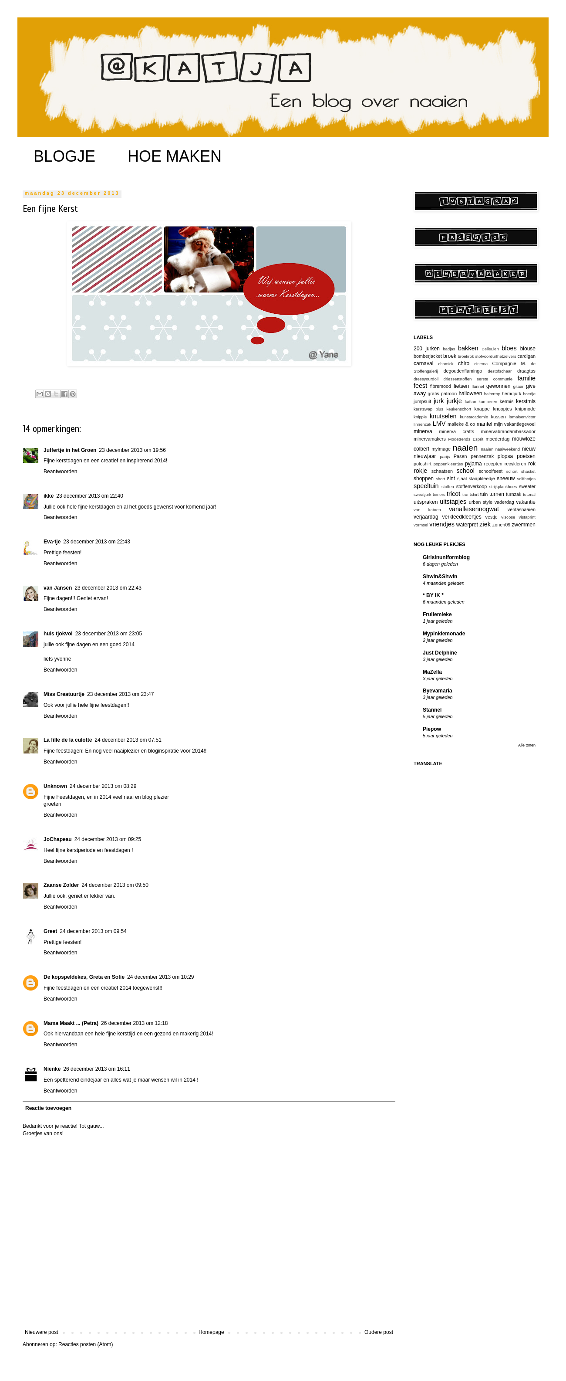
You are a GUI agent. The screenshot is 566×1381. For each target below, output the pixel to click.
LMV (439, 423)
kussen (498, 416)
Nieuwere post (41, 1332)
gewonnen (498, 386)
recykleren (515, 463)
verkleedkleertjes (462, 517)
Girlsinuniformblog (446, 557)
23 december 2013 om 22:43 (96, 542)
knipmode (525, 408)
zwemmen (524, 525)
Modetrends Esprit (466, 439)
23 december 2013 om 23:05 (108, 634)
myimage (441, 448)
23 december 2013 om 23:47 (120, 694)
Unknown (55, 786)
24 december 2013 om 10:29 (160, 977)
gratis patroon (442, 393)
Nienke (52, 1069)
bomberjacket (428, 356)
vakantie (526, 502)
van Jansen (58, 588)
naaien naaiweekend (500, 449)
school (465, 470)
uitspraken (426, 502)
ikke (49, 496)
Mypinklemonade (444, 634)
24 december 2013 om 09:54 (93, 931)
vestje (491, 516)
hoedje (529, 393)
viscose (508, 517)
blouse (528, 349)
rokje (420, 470)
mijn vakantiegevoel (515, 424)
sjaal (462, 478)
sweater (527, 486)
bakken (468, 348)
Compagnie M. (509, 363)
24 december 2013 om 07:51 (127, 740)
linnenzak (422, 424)
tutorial (529, 494)
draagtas (526, 370)
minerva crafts (456, 431)
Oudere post (378, 1332)
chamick (445, 363)
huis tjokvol (58, 634)
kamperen (487, 401)
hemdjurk (511, 393)
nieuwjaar (425, 456)
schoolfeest (491, 471)
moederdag (498, 438)
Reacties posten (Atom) (85, 1344)
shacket (528, 471)
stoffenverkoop (471, 486)
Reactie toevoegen (48, 1108)
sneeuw (506, 478)
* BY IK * (433, 595)
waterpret (467, 525)
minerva (423, 431)
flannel (478, 386)
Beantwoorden (60, 471)
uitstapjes (453, 501)
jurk (439, 400)
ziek (485, 524)
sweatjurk (422, 494)
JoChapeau (58, 839)
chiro (463, 363)
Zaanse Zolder (61, 885)
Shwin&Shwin (440, 576)
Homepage (211, 1332)
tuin (484, 494)
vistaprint (527, 517)
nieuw (529, 449)
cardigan (527, 356)
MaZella (432, 672)
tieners (439, 494)
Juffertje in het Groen (70, 450)
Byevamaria (437, 691)
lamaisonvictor (522, 416)
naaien (465, 447)
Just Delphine (440, 653)
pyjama (473, 464)
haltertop (492, 393)
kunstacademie (474, 416)
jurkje (454, 400)
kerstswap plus (428, 409)
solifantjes (526, 478)
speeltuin (426, 485)
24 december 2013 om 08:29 (103, 786)
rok (532, 464)
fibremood (440, 386)
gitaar (518, 386)
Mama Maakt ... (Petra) (71, 1023)
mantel (484, 424)
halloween (470, 393)
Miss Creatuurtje (64, 694)
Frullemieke (437, 614)
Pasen (460, 456)
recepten (493, 463)
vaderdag (504, 502)
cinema (481, 363)
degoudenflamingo (463, 370)
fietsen (461, 386)
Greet (50, 931)
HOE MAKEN (175, 156)
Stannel (432, 710)
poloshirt (422, 463)
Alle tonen (527, 745)
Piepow (432, 729)
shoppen (424, 478)
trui (465, 494)
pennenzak (482, 456)
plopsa (505, 456)
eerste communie (494, 379)
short (440, 478)
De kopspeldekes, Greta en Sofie (84, 977)
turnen (496, 494)
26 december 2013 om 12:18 (134, 1023)
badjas (449, 348)
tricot (453, 493)
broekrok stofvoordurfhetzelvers (487, 356)
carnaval (423, 363)
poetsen (526, 456)
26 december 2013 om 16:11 (96, 1069)
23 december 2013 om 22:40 (89, 496)
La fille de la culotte (68, 740)
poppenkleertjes (448, 463)
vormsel (421, 525)
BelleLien (490, 348)
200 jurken (427, 349)
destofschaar (500, 371)
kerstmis (526, 401)
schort (512, 471)
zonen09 (501, 524)
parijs (445, 456)
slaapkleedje (482, 478)
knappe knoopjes (493, 408)
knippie (420, 416)
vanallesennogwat (474, 509)
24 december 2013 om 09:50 (114, 885)
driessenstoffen (457, 379)
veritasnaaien (522, 509)
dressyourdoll (426, 379)
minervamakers (430, 438)
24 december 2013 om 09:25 (107, 839)
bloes (509, 348)
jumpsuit (422, 401)
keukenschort (458, 409)
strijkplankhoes (503, 486)
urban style (480, 502)
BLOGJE (64, 156)
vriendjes (442, 524)
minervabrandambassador (508, 431)
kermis (507, 401)
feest (420, 385)
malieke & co (461, 424)
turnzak (513, 494)
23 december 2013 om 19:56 (132, 450)
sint (451, 478)
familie (526, 378)
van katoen (427, 509)
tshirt (474, 494)
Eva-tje (52, 542)
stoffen (447, 486)
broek (449, 356)
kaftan (470, 401)
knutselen (443, 416)
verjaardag (426, 517)
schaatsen (442, 471)
